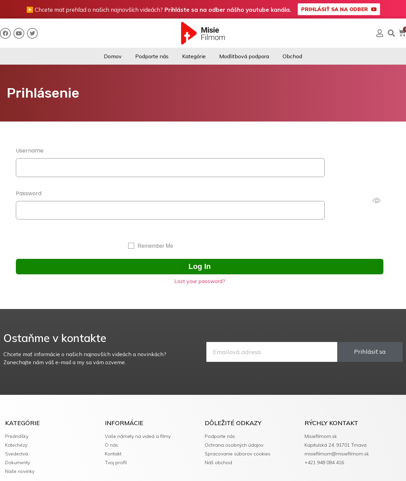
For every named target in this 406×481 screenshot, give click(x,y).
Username (30, 150)
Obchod (292, 56)
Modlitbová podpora (244, 56)
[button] (339, 9)
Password (28, 183)
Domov (113, 56)
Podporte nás (152, 56)
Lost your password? (199, 262)
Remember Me (155, 227)
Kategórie (194, 56)
